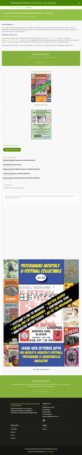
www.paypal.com (53, 38)
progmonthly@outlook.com (12, 40)
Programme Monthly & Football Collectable (33, 3)
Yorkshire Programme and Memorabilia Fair (16, 173)
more (8, 206)
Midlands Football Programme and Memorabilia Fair (19, 160)
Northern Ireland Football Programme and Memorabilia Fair (21, 169)
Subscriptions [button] (41, 62)
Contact (13, 438)
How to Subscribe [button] (41, 391)
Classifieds (14, 429)
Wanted (13, 432)
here (25, 31)
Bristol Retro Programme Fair (12, 164)
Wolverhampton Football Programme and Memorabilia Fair (21, 178)
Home (12, 7)
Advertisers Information (12, 150)
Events (13, 435)
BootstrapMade (49, 451)
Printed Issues (20, 7)
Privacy (44, 429)
